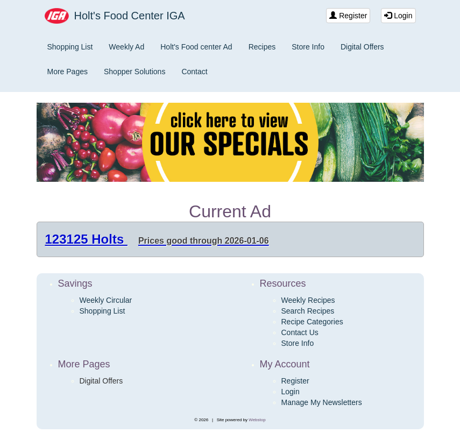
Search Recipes (308, 311)
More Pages (67, 71)
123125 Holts (157, 239)
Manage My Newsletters (321, 402)
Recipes (262, 46)
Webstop (257, 419)
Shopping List (70, 46)
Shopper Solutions (134, 71)
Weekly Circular (106, 300)
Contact (194, 71)
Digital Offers (362, 46)
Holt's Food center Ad (196, 46)
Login (398, 15)
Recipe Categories (312, 321)
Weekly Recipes (308, 300)
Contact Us (300, 332)
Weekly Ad (126, 46)
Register (348, 15)
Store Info (308, 46)
